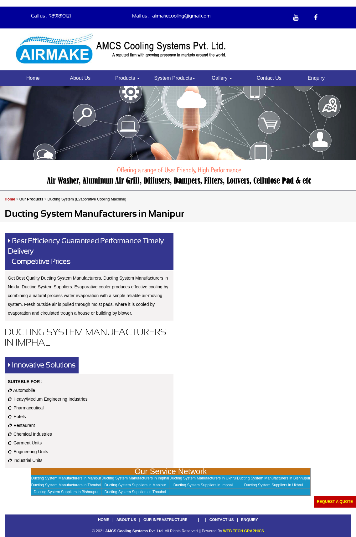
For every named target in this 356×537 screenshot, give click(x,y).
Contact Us (269, 78)
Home (33, 78)
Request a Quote (335, 501)
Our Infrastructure (165, 520)
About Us (80, 78)
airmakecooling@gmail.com (181, 16)
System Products (174, 78)
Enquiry (316, 78)
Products (127, 78)
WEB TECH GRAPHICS (243, 531)
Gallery (222, 78)
